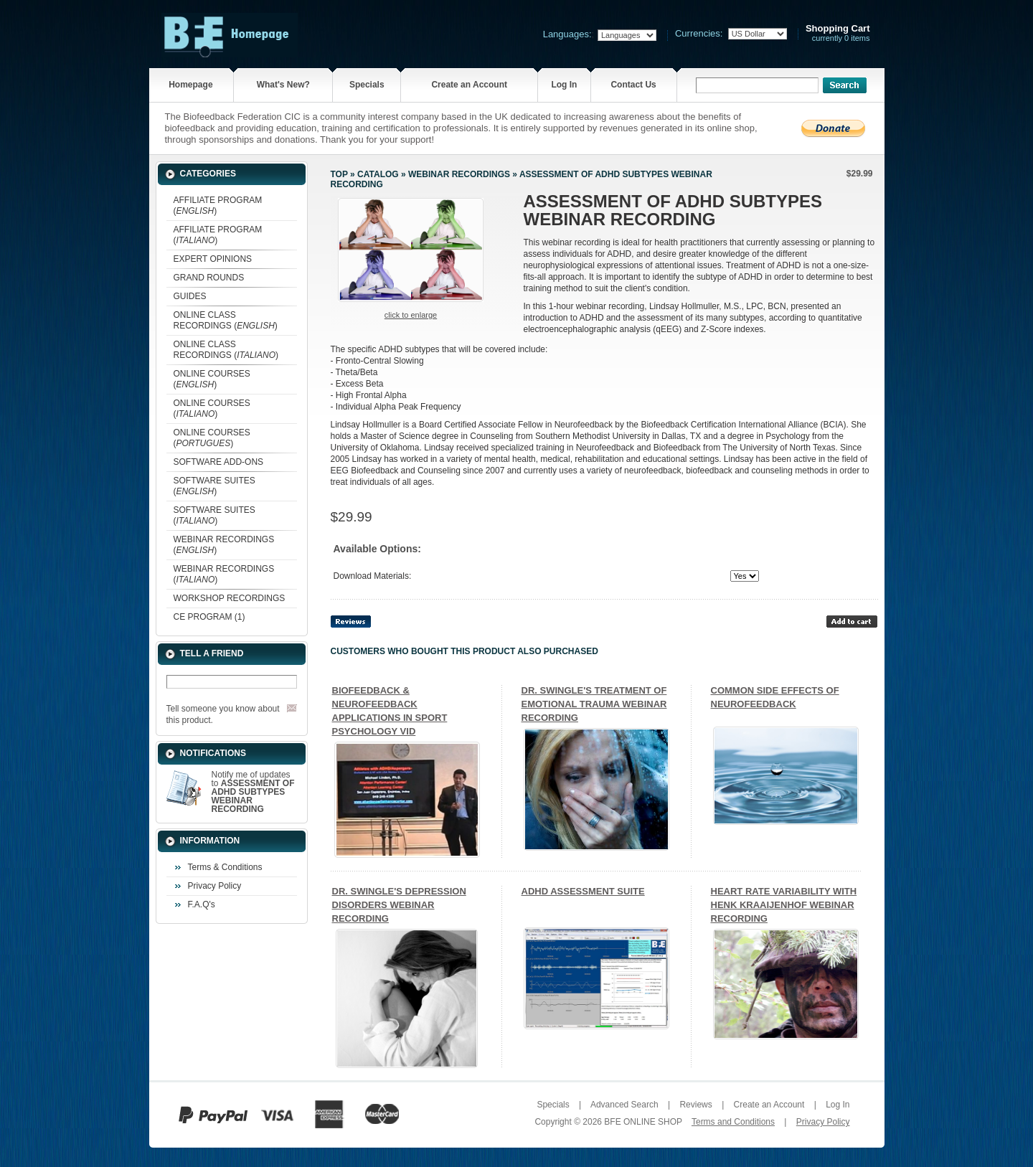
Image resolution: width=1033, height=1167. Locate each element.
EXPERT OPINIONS (213, 259)
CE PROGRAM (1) (209, 617)
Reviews (695, 1105)
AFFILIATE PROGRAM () (218, 205)
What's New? (283, 85)
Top (339, 174)
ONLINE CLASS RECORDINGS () (226, 320)
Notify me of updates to (253, 792)
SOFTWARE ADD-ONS (219, 462)
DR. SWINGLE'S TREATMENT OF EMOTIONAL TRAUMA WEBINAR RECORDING (594, 704)
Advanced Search (624, 1105)
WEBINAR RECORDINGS (459, 174)
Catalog (378, 174)
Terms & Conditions (225, 867)
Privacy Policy (215, 886)
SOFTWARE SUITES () (214, 486)
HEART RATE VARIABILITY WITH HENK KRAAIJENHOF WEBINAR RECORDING (784, 905)
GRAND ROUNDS (209, 278)
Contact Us (633, 85)
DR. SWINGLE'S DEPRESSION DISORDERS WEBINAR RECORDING (399, 905)
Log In (564, 85)
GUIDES (190, 296)
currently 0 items (838, 33)
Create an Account (469, 85)
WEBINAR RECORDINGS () (224, 544)
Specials (367, 85)
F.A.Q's (201, 904)
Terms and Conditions (733, 1122)
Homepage (190, 85)
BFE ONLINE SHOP (642, 1122)
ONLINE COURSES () (212, 379)
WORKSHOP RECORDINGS (230, 598)
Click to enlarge (411, 315)
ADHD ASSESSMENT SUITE (583, 891)
